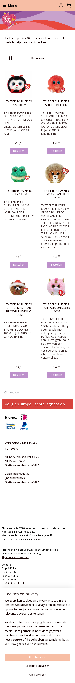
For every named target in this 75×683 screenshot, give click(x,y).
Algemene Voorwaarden (15, 557)
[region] (37, 624)
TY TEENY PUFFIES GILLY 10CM (19, 192)
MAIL (40, 539)
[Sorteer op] (37, 58)
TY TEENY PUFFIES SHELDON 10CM (56, 102)
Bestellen (19, 151)
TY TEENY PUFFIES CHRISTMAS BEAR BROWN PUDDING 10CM (19, 309)
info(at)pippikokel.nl (13, 583)
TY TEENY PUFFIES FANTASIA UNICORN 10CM (56, 307)
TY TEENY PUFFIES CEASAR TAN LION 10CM (56, 194)
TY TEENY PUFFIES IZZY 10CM (19, 102)
